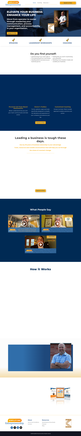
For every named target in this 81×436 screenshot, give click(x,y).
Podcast (44, 424)
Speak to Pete (68, 3)
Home (34, 2)
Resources (45, 2)
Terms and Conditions (33, 422)
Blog (43, 425)
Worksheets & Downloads (48, 422)
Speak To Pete (12, 33)
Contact (30, 424)
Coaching (39, 2)
